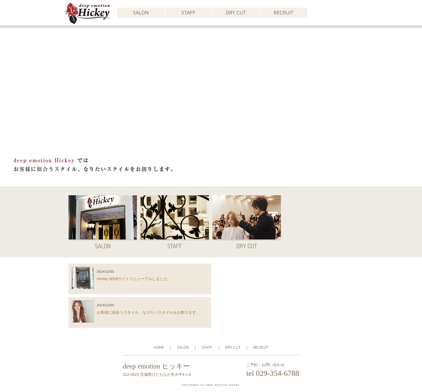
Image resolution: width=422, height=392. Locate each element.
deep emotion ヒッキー (156, 366)
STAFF (188, 13)
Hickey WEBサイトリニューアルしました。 (134, 279)
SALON (140, 13)
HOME (159, 347)
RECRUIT (283, 13)
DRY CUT (236, 13)
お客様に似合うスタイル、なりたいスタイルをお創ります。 (148, 312)
